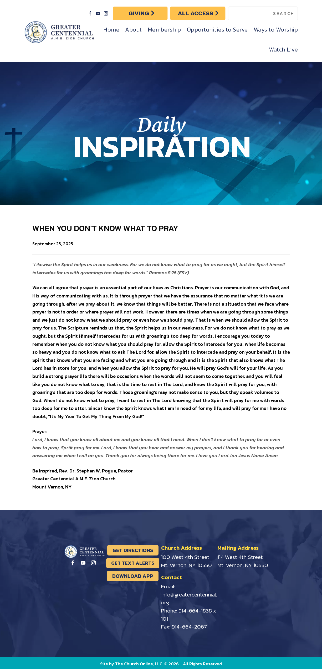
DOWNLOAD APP (132, 576)
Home (111, 29)
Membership (164, 29)
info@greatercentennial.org (189, 598)
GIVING (139, 13)
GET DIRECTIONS (133, 550)
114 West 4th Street (240, 557)
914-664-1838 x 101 (188, 614)
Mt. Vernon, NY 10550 (186, 565)
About (133, 29)
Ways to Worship (276, 29)
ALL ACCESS (195, 13)
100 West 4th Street (185, 557)
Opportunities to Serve (217, 29)
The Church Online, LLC (138, 664)
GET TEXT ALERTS (132, 563)
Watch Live (283, 49)
